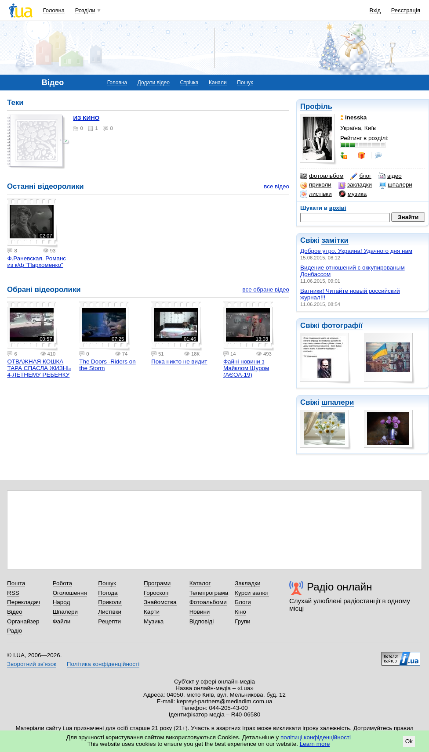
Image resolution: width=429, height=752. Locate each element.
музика (353, 194)
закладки (355, 184)
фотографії (341, 325)
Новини (199, 611)
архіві (337, 208)
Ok (409, 741)
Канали (218, 82)
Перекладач (23, 602)
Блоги (243, 602)
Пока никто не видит (179, 361)
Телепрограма (209, 593)
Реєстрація (405, 10)
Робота (62, 583)
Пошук (245, 82)
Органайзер (23, 621)
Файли (62, 621)
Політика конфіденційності (103, 664)
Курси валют (252, 593)
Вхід (375, 10)
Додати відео (154, 82)
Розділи (85, 10)
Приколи (109, 602)
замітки (335, 240)
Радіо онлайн (339, 587)
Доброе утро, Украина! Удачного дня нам (356, 251)
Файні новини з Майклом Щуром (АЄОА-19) (246, 368)
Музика (154, 621)
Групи (242, 621)
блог (360, 176)
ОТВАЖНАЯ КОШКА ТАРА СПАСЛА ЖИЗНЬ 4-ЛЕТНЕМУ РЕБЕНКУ (39, 368)
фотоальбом (321, 176)
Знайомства (160, 602)
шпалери (395, 184)
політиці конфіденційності (315, 737)
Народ (61, 602)
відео (390, 176)
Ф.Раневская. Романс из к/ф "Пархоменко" (36, 261)
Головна (54, 10)
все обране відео (265, 289)
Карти (152, 611)
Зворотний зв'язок (31, 664)
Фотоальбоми (208, 602)
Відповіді (201, 621)
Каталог (200, 583)
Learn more (315, 744)
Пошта (16, 583)
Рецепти (109, 621)
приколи (315, 184)
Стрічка (189, 82)
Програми (157, 583)
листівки (316, 194)
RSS (13, 593)
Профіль (316, 106)
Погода (107, 593)
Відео (14, 611)
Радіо (14, 630)
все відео (276, 186)
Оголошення (70, 593)
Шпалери (65, 611)
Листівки (109, 611)
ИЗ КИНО (86, 118)
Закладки (247, 583)
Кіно (240, 611)
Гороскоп (156, 593)
